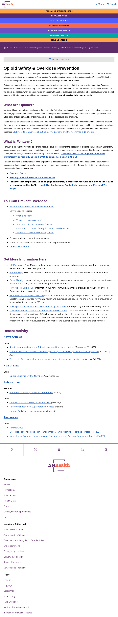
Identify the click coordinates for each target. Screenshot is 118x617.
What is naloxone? (24, 216)
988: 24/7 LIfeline (59, 40)
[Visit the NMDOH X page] (35, 450)
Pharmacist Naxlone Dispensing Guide (34, 232)
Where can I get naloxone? (28, 220)
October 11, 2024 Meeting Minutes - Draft (30, 402)
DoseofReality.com (19, 280)
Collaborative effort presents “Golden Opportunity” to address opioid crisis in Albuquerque (54, 351)
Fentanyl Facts (18, 173)
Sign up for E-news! (59, 26)
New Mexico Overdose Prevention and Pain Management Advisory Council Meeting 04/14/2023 (57, 436)
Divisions (19, 48)
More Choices (59, 59)
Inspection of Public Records (18, 612)
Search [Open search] (112, 4)
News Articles (13, 337)
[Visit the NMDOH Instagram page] (59, 450)
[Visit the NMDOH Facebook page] (12, 450)
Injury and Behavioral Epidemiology (69, 48)
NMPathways (16, 265)
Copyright (8, 585)
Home (9, 48)
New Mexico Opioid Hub (22, 288)
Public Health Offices (14, 529)
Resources (11, 417)
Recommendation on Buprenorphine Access (32, 406)
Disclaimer (9, 591)
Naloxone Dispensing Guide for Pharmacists (31, 392)
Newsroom (9, 490)
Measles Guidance (59, 21)
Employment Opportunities (17, 511)
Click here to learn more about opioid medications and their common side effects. (53, 132)
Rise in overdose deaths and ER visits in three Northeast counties (42, 347)
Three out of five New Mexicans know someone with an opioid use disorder (47, 359)
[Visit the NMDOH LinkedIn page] (82, 450)
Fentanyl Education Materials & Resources (32, 177)
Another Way (16, 272)
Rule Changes (10, 602)
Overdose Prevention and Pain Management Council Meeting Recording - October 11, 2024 (55, 432)
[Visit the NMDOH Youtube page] (106, 450)
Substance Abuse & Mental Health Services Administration (38, 310)
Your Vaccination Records (59, 11)
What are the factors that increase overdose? (32, 206)
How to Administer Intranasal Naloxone (34, 224)
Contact (8, 506)
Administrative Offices (14, 535)
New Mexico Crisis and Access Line (27, 295)
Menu (99, 4)
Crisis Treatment (12, 546)
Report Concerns (12, 562)
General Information (13, 557)
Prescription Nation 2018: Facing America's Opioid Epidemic (39, 306)
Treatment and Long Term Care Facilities (24, 540)
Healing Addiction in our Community (28, 411)
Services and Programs (15, 567)
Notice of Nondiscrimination (17, 607)
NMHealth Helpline (59, 35)
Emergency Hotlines (14, 551)
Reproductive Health (59, 30)
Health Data (11, 365)
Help (6, 517)
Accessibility (9, 596)
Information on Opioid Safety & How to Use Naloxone (42, 228)
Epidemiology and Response (38, 48)
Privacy (7, 580)
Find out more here (19, 246)
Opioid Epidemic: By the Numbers (26, 376)
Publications (12, 382)
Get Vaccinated (59, 16)
